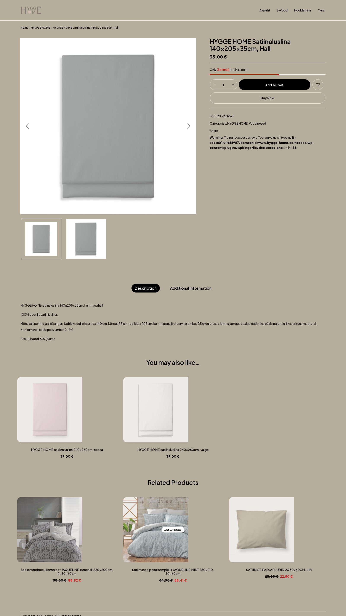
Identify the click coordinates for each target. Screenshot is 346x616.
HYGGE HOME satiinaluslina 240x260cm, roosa (67, 450)
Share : (214, 131)
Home (25, 27)
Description (146, 288)
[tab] (145, 288)
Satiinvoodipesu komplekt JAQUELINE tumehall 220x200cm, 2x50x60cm (67, 571)
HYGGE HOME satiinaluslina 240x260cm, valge (173, 450)
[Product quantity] (223, 84)
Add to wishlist (317, 84)
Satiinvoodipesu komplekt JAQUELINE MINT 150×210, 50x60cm (173, 571)
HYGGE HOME (40, 27)
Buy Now (267, 98)
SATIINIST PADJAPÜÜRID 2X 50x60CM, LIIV (279, 570)
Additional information (190, 288)
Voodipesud (257, 123)
